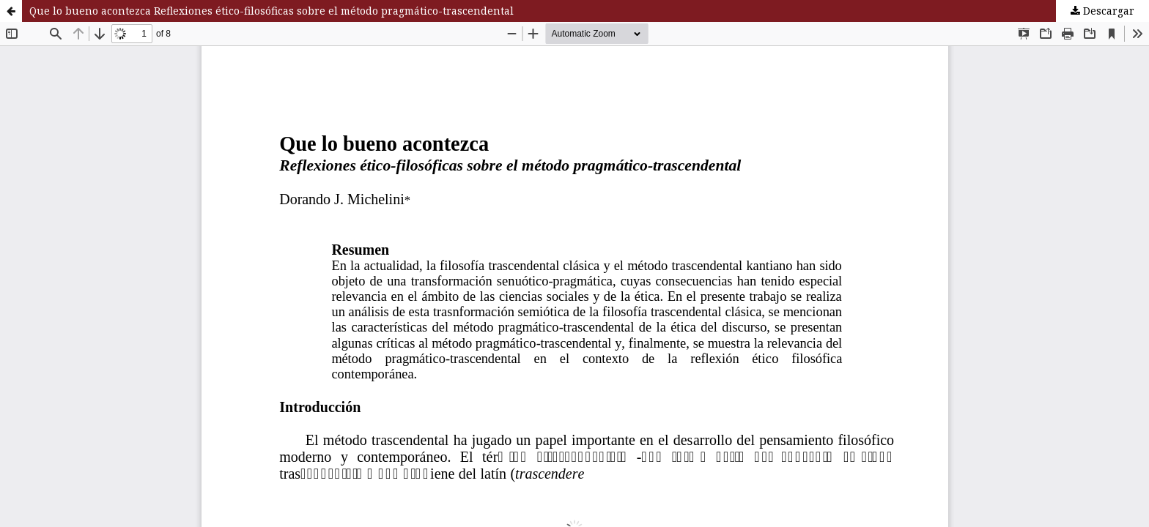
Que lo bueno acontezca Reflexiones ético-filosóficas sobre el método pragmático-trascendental (271, 11)
